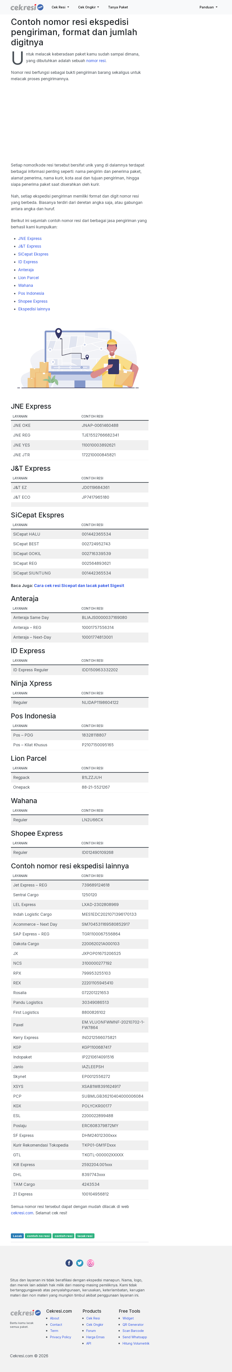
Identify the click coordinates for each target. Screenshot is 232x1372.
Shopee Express (33, 301)
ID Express (28, 261)
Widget (128, 1318)
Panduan (207, 7)
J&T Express (29, 246)
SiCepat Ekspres (33, 254)
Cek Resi (59, 7)
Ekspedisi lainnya (34, 309)
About (54, 1318)
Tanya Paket (118, 7)
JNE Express (30, 238)
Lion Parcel (28, 277)
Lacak (17, 1236)
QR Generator (133, 1324)
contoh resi (63, 1236)
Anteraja (26, 269)
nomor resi (96, 60)
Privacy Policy (60, 1337)
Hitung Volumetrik (136, 1343)
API (88, 1343)
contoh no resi (38, 1236)
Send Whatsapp (135, 1337)
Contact (56, 1324)
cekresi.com (22, 1212)
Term (54, 1331)
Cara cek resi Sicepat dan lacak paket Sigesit (79, 585)
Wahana (25, 285)
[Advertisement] (80, 125)
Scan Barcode (133, 1331)
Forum (91, 1331)
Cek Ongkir (87, 7)
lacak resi (84, 1236)
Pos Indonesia (31, 293)
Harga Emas (95, 1337)
